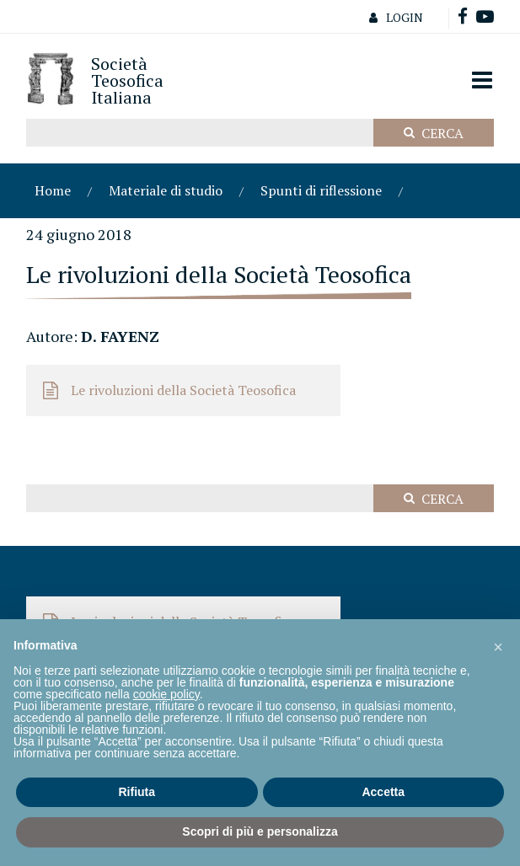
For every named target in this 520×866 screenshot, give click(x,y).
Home (53, 190)
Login (392, 17)
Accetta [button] (383, 792)
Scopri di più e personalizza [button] (259, 831)
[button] (498, 646)
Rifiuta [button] (136, 792)
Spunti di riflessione (321, 190)
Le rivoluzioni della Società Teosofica (183, 390)
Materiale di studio (165, 190)
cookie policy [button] (166, 694)
